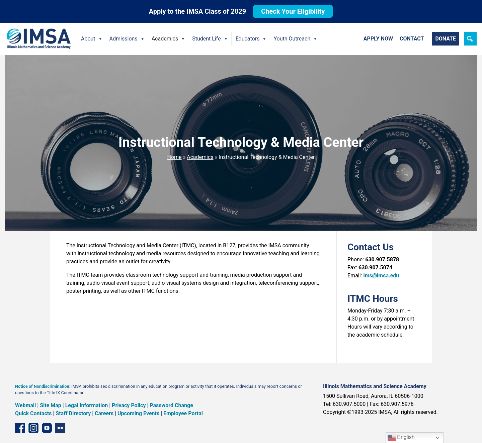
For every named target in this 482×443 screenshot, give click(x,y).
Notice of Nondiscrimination (42, 386)
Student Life (210, 39)
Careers (104, 413)
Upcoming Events (138, 413)
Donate (445, 38)
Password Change (171, 405)
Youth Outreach (295, 39)
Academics (169, 39)
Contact (412, 38)
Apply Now (378, 38)
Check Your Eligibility (293, 11)
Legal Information (86, 405)
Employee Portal (183, 413)
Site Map (50, 405)
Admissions (127, 39)
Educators (251, 39)
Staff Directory (73, 413)
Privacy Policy (129, 405)
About (92, 39)
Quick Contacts (33, 413)
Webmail (25, 405)
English (401, 438)
